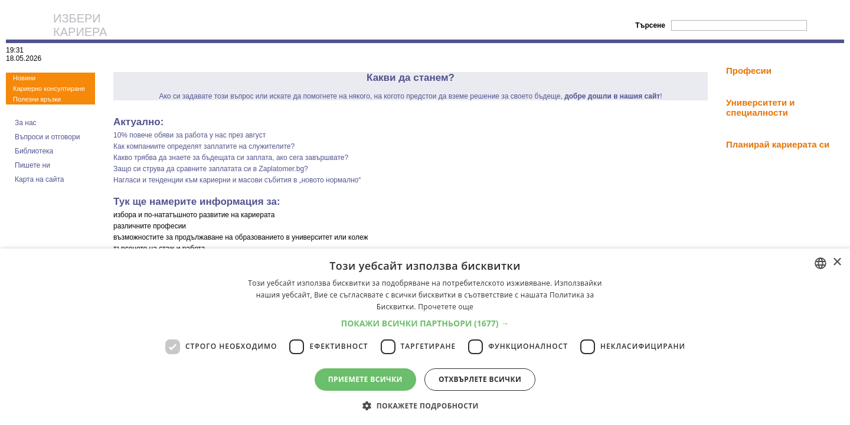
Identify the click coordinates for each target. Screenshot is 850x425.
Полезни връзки (37, 99)
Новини (24, 77)
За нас (26, 123)
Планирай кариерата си (777, 144)
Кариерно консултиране (49, 88)
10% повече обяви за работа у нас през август (189, 135)
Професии (748, 71)
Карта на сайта (39, 179)
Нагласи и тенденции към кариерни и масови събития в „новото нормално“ (237, 180)
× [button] (836, 262)
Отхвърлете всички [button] (480, 379)
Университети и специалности (760, 107)
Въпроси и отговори (47, 137)
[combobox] (820, 263)
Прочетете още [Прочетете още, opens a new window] (445, 307)
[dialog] (425, 337)
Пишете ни (32, 165)
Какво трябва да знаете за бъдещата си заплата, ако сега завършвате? (230, 157)
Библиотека (34, 151)
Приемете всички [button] (365, 379)
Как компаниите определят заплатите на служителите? (204, 146)
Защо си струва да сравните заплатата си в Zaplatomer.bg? (210, 169)
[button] (425, 323)
